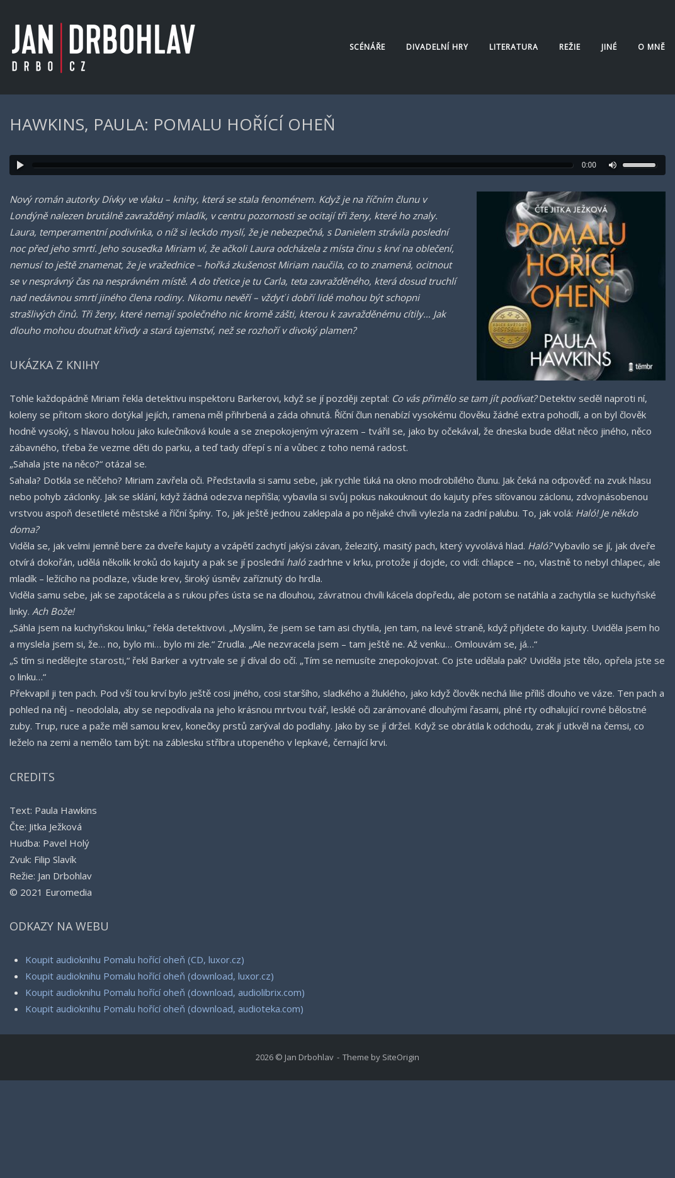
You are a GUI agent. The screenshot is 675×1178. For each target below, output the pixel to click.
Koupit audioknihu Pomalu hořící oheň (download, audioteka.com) (164, 1008)
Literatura (513, 47)
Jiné (609, 47)
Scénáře (367, 47)
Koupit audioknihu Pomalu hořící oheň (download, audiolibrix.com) (165, 992)
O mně (652, 47)
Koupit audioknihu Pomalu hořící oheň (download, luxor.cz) (149, 975)
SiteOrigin (400, 1057)
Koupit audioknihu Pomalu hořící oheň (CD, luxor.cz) (134, 959)
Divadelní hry (437, 47)
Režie (570, 47)
